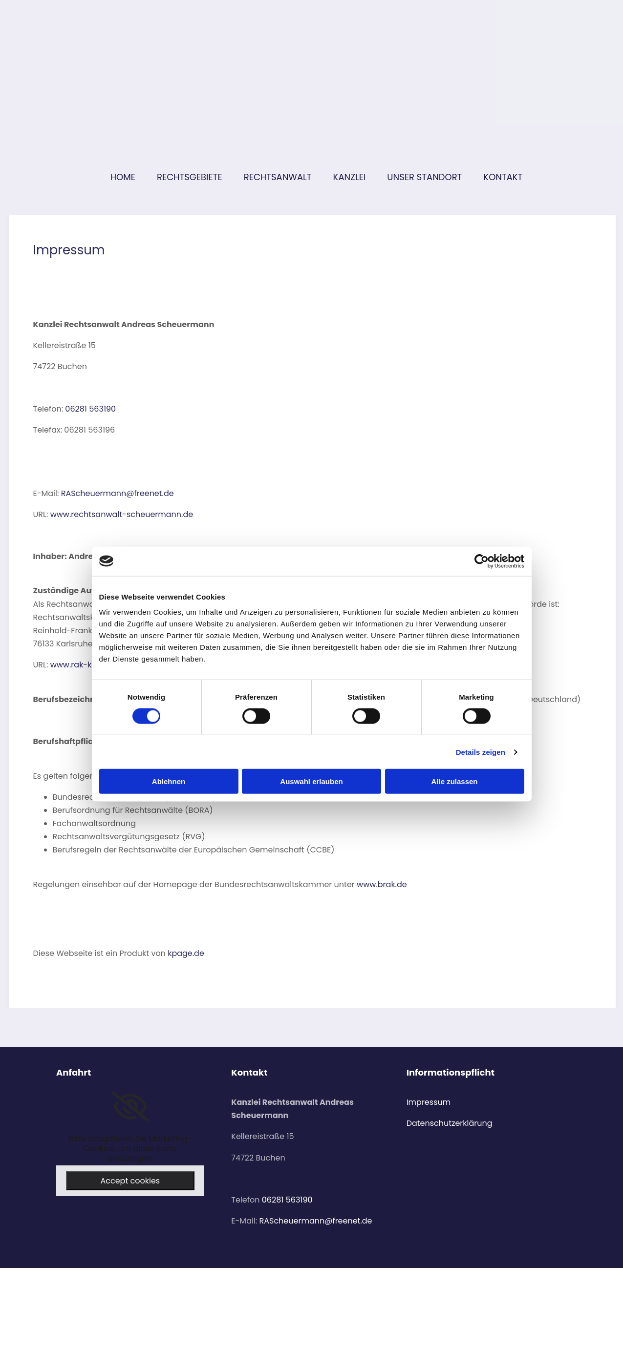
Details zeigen (480, 751)
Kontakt (502, 177)
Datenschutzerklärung (450, 1123)
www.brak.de (382, 884)
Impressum (429, 1102)
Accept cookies (130, 1180)
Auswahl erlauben (311, 781)
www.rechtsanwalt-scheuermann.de (121, 514)
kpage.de (186, 953)
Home (122, 177)
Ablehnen (168, 781)
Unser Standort (424, 177)
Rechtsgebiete (189, 177)
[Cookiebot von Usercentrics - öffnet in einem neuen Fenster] (481, 561)
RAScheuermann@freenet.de (117, 493)
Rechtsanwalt (278, 177)
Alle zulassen (454, 781)
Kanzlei (349, 177)
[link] (130, 1106)
